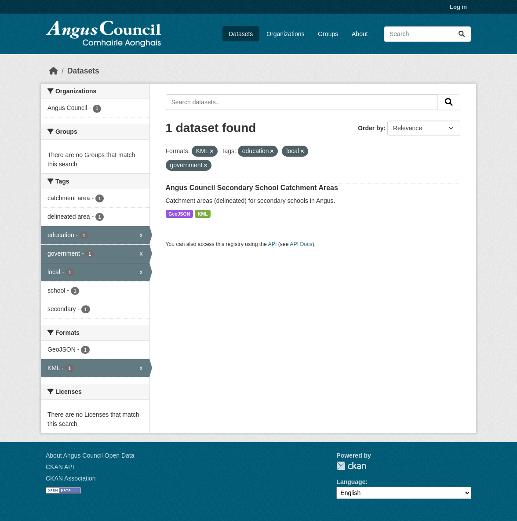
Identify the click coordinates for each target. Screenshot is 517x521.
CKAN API (60, 466)
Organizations (285, 33)
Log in (458, 7)
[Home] (53, 70)
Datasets (241, 33)
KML (203, 213)
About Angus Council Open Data (90, 455)
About (360, 33)
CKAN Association (71, 478)
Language (350, 481)
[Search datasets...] (427, 34)
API (272, 244)
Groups (328, 33)
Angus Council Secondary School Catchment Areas (252, 187)
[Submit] (461, 34)
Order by (370, 128)
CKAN (351, 465)
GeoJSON (179, 213)
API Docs (301, 244)
